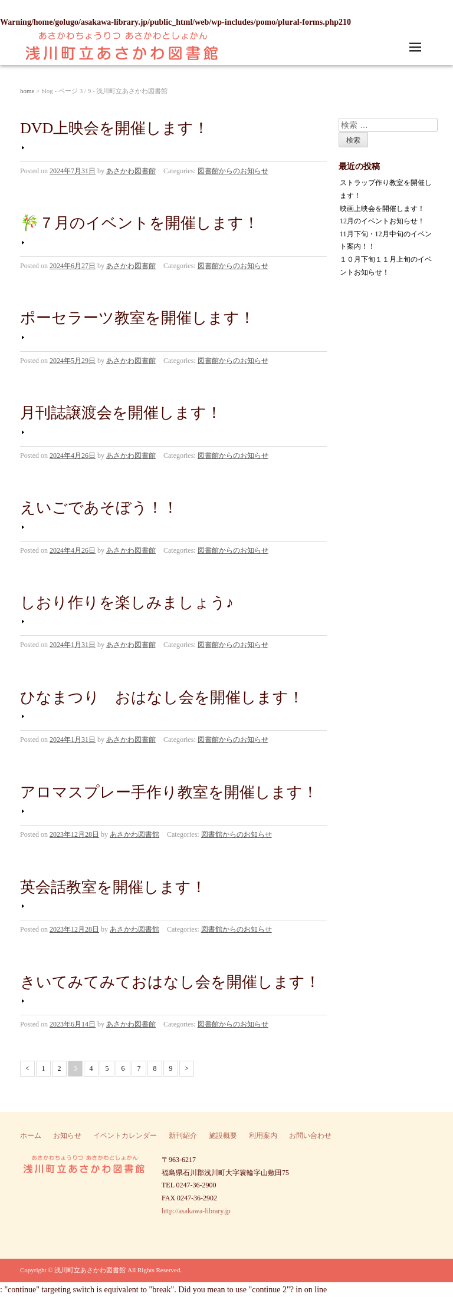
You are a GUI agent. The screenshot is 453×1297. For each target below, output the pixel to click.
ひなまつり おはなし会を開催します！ (162, 697)
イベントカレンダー (125, 1135)
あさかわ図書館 (131, 171)
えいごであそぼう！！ (99, 507)
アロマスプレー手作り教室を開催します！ (169, 792)
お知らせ (67, 1135)
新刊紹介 (183, 1135)
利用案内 (263, 1135)
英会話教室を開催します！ (113, 887)
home (27, 90)
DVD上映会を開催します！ (114, 128)
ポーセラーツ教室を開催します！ (137, 317)
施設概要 (223, 1135)
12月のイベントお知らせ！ (382, 221)
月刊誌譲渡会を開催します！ (121, 412)
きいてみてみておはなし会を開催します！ (170, 982)
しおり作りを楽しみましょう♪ (127, 602)
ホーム (30, 1135)
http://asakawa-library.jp (196, 1211)
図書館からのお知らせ (233, 171)
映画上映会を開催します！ (382, 208)
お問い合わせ (310, 1135)
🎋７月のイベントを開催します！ (139, 223)
